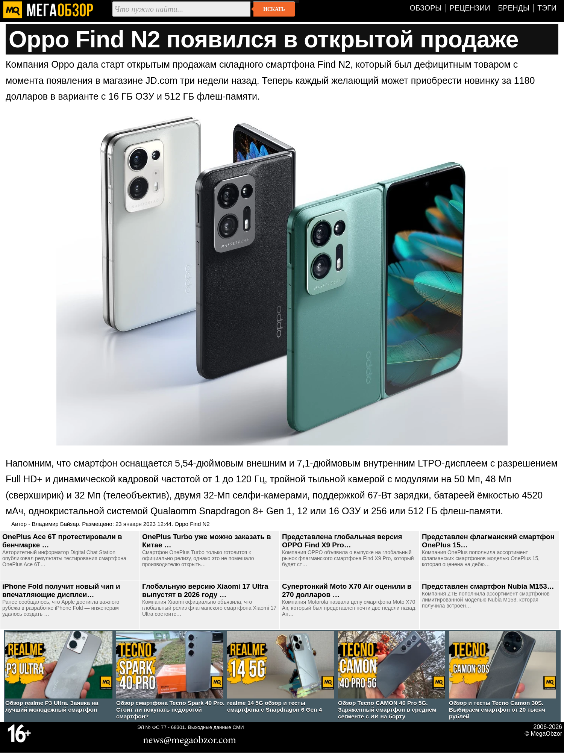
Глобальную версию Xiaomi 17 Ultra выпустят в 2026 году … (205, 590)
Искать (274, 9)
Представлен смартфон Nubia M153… (488, 586)
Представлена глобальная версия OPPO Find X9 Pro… (342, 541)
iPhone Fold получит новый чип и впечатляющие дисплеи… (61, 590)
